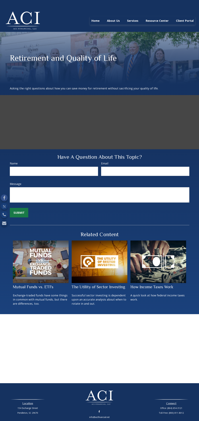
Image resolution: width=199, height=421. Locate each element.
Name (14, 154)
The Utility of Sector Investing (98, 277)
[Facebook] (4, 197)
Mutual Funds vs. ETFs (33, 277)
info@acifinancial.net (99, 407)
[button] (95, 11)
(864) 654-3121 (174, 398)
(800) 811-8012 (176, 403)
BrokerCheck (131, 413)
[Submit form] (19, 203)
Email (104, 154)
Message (15, 175)
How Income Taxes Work (151, 277)
